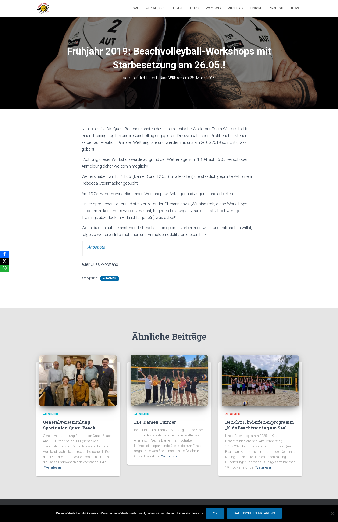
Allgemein (109, 278)
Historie (256, 8)
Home (135, 8)
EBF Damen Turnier (155, 422)
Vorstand (213, 8)
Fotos (194, 8)
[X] (4, 261)
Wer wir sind (155, 8)
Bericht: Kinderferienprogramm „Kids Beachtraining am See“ (259, 425)
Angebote (277, 8)
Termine (177, 8)
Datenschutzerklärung (254, 513)
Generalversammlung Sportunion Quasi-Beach (69, 425)
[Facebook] (4, 254)
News (295, 8)
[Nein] (332, 513)
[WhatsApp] (4, 268)
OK (215, 513)
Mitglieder (235, 8)
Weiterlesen (52, 467)
